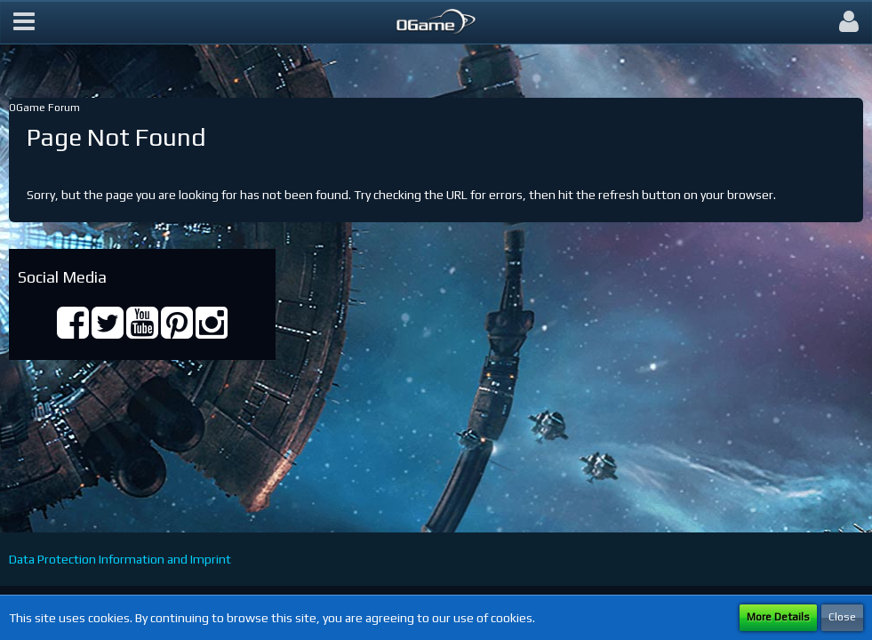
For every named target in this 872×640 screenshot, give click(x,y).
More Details (778, 617)
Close (842, 617)
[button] (24, 22)
